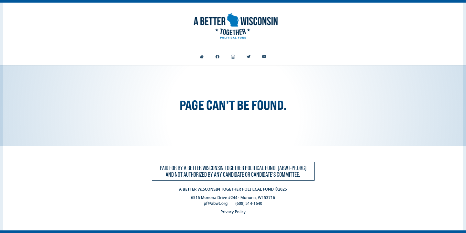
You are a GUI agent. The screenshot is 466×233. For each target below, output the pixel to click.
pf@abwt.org (216, 203)
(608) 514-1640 (248, 203)
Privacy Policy (233, 212)
